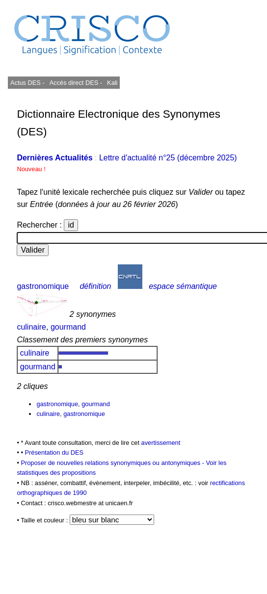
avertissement (161, 442)
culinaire (31, 327)
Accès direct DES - (76, 82)
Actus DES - (27, 82)
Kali (112, 82)
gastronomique (43, 286)
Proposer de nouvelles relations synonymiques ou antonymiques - (113, 462)
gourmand (68, 327)
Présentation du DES (54, 452)
